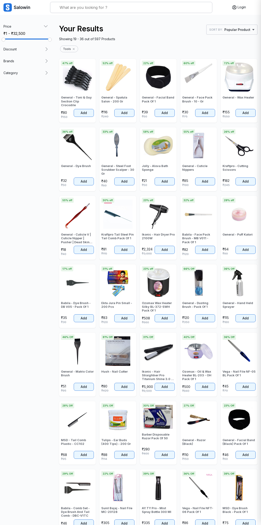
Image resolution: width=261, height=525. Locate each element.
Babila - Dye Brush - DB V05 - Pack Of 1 (76, 304)
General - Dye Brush (76, 166)
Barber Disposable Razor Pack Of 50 (155, 436)
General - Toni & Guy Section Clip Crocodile (76, 101)
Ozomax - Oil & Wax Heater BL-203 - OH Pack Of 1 (196, 375)
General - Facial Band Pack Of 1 (158, 99)
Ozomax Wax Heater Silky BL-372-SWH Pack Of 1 (157, 306)
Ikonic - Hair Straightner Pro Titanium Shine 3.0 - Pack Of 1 (157, 375)
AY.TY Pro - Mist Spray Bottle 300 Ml (156, 510)
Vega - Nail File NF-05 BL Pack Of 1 (239, 373)
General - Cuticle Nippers (194, 167)
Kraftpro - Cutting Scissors (235, 167)
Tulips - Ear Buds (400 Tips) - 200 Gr (116, 442)
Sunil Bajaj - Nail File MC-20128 (116, 510)
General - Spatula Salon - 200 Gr (114, 99)
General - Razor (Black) (194, 442)
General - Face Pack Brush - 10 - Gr (197, 99)
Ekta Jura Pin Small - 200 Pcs (116, 304)
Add (84, 113)
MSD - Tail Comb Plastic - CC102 (73, 442)
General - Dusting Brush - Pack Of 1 (195, 304)
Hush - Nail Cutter (114, 371)
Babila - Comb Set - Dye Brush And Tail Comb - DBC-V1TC (75, 512)
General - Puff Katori (238, 234)
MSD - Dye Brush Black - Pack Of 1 (235, 510)
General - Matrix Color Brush (77, 373)
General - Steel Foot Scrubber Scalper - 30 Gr (117, 169)
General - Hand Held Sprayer (238, 304)
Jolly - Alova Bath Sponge (155, 167)
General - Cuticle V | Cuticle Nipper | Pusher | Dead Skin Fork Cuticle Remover (77, 238)
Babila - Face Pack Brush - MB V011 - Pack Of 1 (196, 238)
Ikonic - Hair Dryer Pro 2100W (158, 236)
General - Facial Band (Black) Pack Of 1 (239, 442)
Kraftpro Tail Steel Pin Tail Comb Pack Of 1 (117, 236)
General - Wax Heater (238, 97)
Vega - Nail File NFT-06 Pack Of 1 (197, 510)
